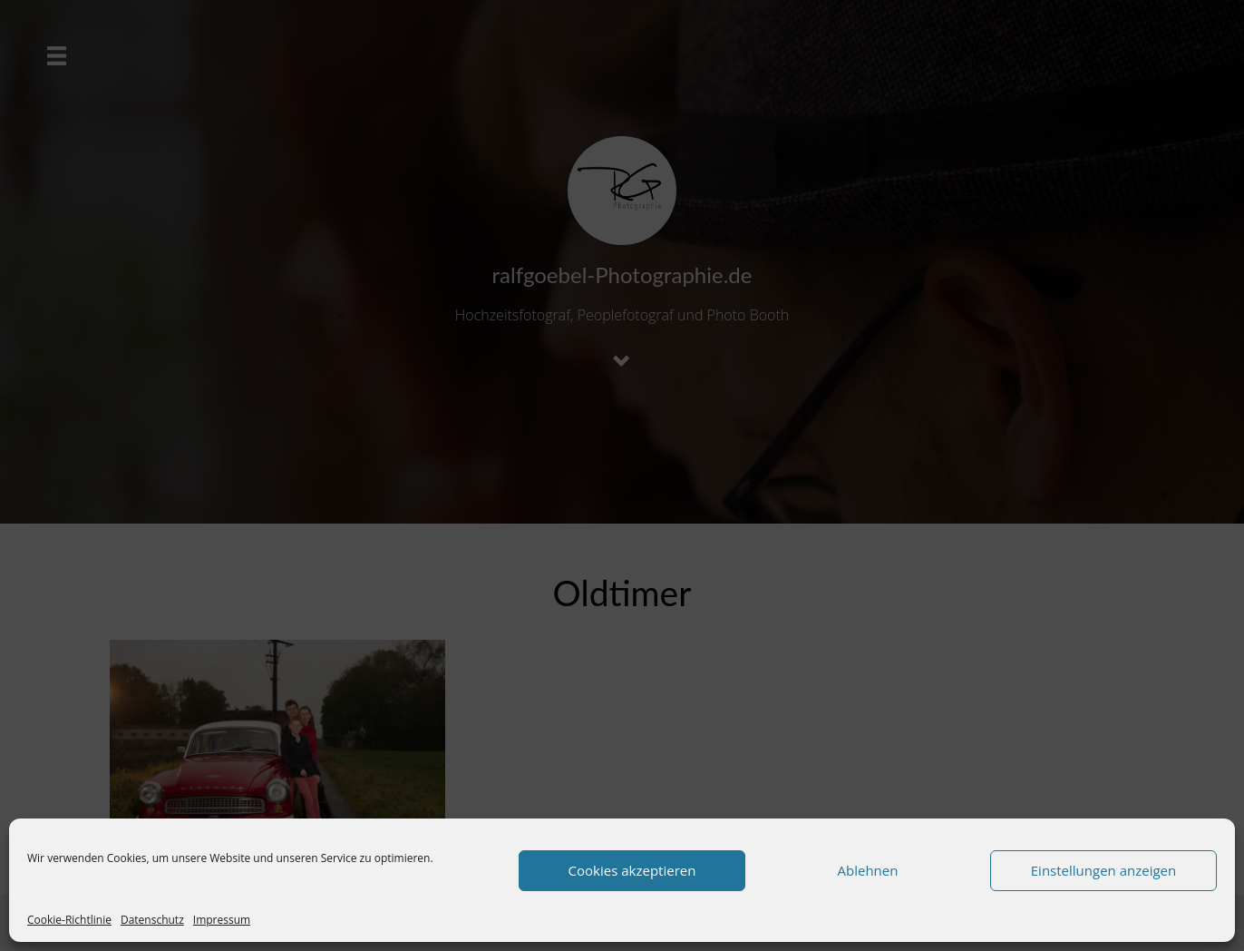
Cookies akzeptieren (632, 870)
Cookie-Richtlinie (69, 919)
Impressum (221, 919)
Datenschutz (152, 919)
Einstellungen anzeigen (1103, 870)
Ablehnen (868, 870)
